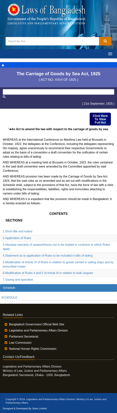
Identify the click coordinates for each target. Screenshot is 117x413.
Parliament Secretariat (23, 336)
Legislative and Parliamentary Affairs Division (38, 330)
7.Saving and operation (18, 279)
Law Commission (20, 342)
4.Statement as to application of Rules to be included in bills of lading (47, 255)
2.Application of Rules (17, 238)
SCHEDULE (9, 297)
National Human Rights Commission (32, 348)
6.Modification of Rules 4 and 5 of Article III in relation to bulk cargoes (48, 273)
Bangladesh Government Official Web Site (36, 324)
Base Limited (39, 408)
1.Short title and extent (17, 231)
